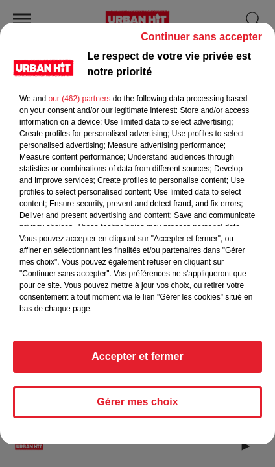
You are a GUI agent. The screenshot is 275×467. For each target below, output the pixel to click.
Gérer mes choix (137, 401)
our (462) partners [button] (79, 98)
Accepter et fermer (137, 356)
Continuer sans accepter (201, 36)
